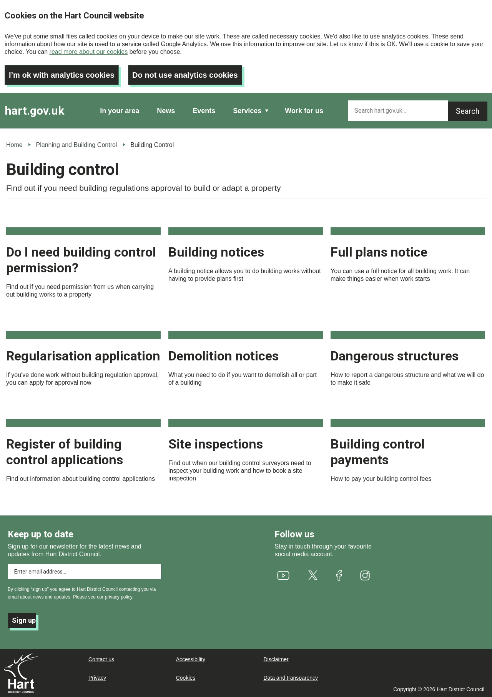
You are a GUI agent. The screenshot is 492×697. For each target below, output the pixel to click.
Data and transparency (290, 678)
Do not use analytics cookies (185, 75)
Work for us (304, 111)
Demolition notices (223, 356)
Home (14, 145)
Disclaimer (275, 659)
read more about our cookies (89, 51)
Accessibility (190, 659)
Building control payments (378, 451)
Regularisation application (83, 356)
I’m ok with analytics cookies (62, 75)
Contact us (101, 659)
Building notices (216, 252)
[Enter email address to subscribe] (84, 571)
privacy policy (118, 597)
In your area (119, 111)
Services (247, 111)
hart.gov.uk (34, 110)
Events (204, 111)
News (166, 111)
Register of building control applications (64, 451)
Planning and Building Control (76, 145)
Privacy (97, 678)
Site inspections (215, 444)
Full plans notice (379, 252)
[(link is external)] (283, 575)
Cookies (186, 678)
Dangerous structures (395, 356)
